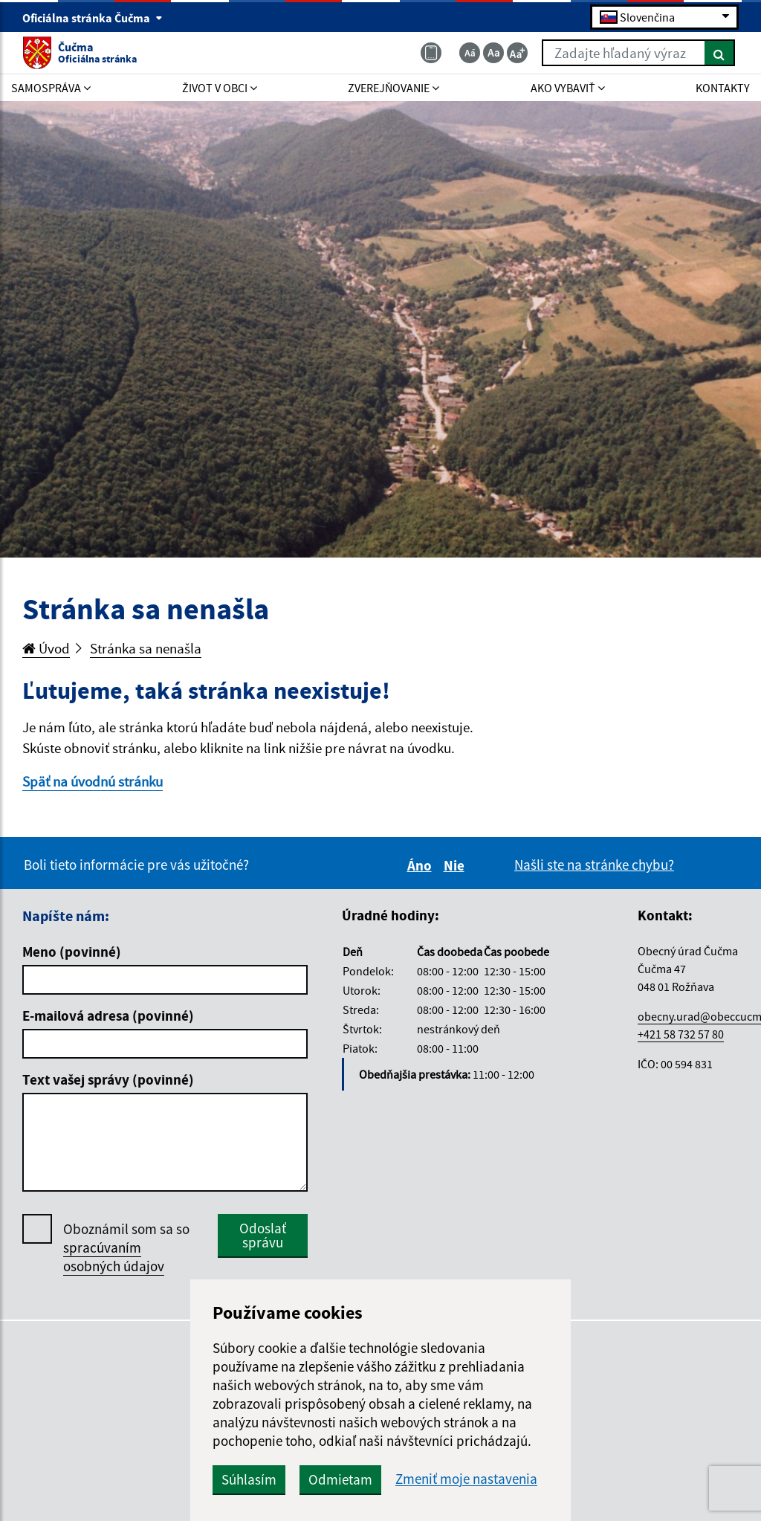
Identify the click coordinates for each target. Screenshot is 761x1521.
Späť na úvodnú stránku (92, 781)
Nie (456, 865)
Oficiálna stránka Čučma (92, 17)
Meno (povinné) (71, 951)
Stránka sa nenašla (145, 648)
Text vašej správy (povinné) (108, 1079)
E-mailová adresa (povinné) (108, 1015)
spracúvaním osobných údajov (113, 1257)
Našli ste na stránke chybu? (594, 864)
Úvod (46, 648)
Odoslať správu (262, 1235)
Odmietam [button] (340, 1479)
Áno (421, 865)
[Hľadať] (720, 52)
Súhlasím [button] (248, 1479)
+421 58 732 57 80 (681, 1034)
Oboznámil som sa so (126, 1248)
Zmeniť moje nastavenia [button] (466, 1479)
